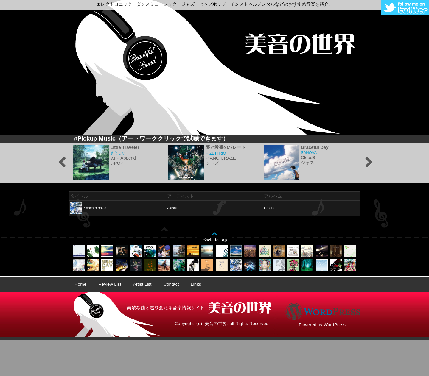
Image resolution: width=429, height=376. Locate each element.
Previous (63, 163)
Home (80, 284)
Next (366, 163)
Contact (171, 284)
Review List (109, 284)
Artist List (142, 284)
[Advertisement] (214, 358)
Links (196, 284)
